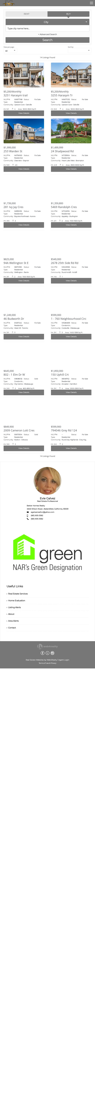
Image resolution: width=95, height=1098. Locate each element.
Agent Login (63, 660)
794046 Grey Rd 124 (64, 430)
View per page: (9, 47)
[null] (10, 50)
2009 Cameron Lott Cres (19, 430)
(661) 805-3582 (37, 515)
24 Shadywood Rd (62, 151)
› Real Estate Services (17, 594)
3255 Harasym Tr (62, 95)
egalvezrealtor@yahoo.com (42, 512)
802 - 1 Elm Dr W (14, 374)
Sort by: (71, 47)
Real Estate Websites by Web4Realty (41, 660)
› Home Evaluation (16, 600)
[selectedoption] (47, 22)
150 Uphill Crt (60, 374)
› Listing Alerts (14, 607)
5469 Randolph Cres (64, 207)
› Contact (11, 628)
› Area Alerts (13, 621)
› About (10, 614)
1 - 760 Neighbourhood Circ (68, 318)
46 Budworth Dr (14, 318)
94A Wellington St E (16, 263)
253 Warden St (13, 151)
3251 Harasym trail (16, 95)
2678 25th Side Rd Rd (64, 263)
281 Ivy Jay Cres (13, 207)
